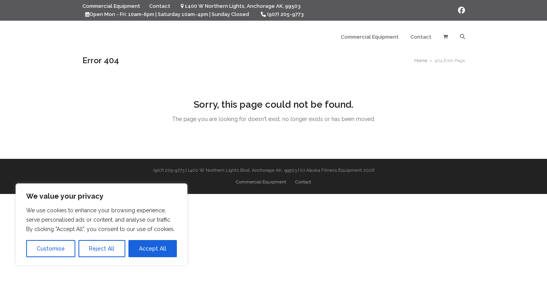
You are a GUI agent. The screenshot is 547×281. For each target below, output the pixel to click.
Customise (51, 248)
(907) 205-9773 (285, 14)
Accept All (152, 248)
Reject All (101, 248)
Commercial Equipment (261, 182)
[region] (101, 224)
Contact (303, 182)
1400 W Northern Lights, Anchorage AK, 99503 (243, 6)
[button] (445, 37)
